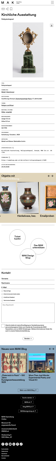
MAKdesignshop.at (28, 411)
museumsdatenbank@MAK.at (9, 430)
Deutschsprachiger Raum (24, 99)
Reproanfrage (7, 290)
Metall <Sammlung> (7, 92)
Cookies (3, 458)
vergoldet (9, 112)
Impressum (4, 453)
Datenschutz (4, 451)
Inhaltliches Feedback (9, 297)
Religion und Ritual (7, 105)
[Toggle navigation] (52, 2)
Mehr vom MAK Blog (28, 390)
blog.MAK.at (28, 407)
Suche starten (28, 398)
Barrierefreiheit (5, 456)
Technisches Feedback (9, 300)
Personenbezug (10, 178)
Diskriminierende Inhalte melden (12, 294)
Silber (3, 112)
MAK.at (28, 402)
